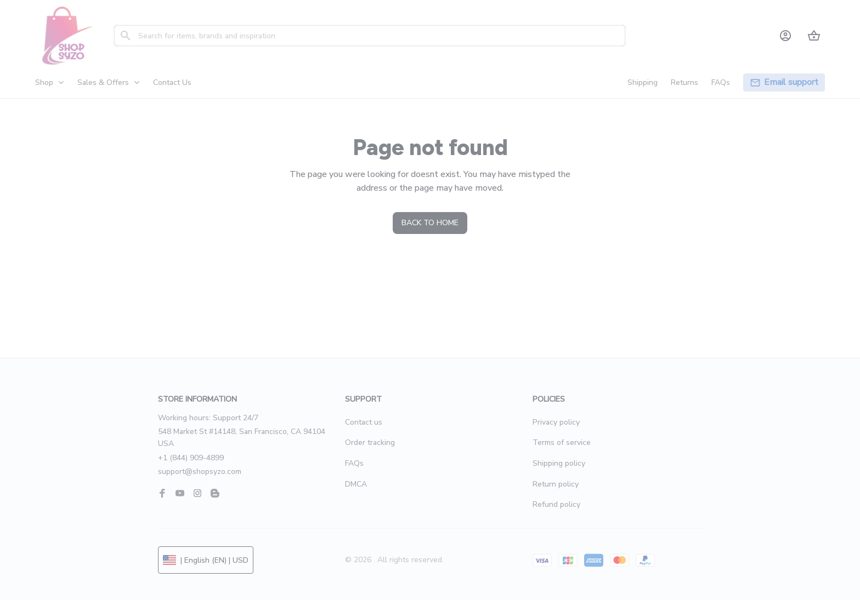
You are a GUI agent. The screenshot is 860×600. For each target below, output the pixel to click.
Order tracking (370, 442)
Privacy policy (556, 422)
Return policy (556, 484)
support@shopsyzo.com (199, 471)
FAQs (354, 463)
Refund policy (556, 504)
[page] (791, 82)
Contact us (363, 422)
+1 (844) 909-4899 (191, 458)
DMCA (356, 484)
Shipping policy (559, 463)
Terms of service (562, 442)
